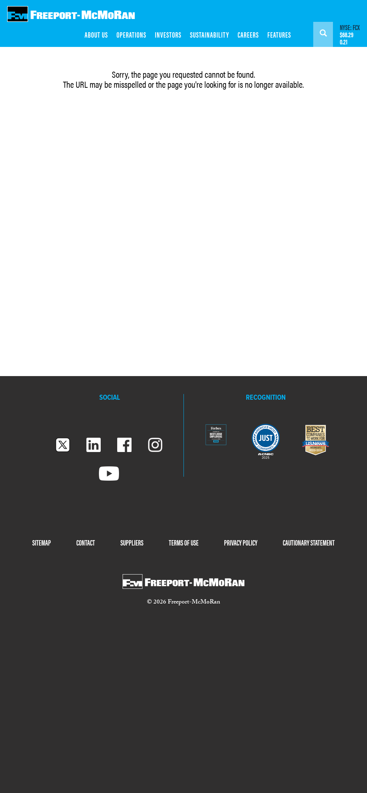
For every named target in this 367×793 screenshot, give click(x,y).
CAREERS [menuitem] (248, 34)
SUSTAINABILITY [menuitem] (209, 34)
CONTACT (85, 542)
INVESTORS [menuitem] (168, 34)
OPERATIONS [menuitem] (131, 34)
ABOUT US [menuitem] (96, 34)
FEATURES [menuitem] (279, 34)
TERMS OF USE (184, 542)
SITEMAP (41, 542)
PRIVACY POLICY (240, 542)
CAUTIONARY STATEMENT (309, 542)
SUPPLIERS (131, 542)
